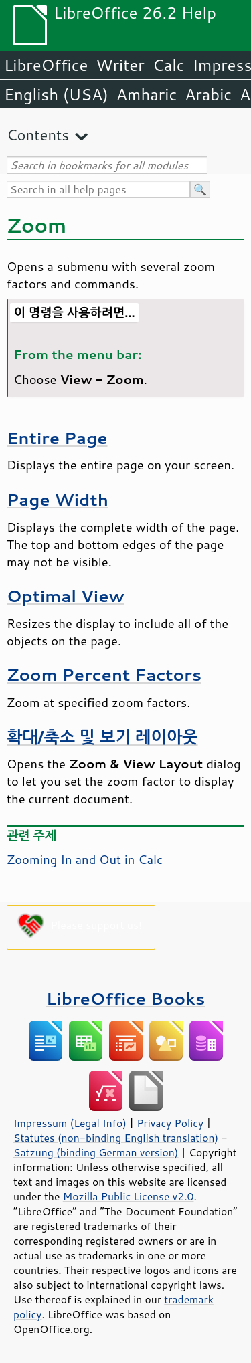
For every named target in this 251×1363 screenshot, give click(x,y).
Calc (169, 65)
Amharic (146, 94)
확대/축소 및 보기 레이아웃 (102, 736)
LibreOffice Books (125, 998)
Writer (120, 65)
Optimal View (65, 595)
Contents (38, 134)
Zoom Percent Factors (104, 674)
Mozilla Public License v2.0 (128, 1196)
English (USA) (56, 94)
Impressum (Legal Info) (70, 1123)
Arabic (208, 94)
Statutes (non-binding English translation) (115, 1137)
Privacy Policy (170, 1123)
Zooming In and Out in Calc (85, 859)
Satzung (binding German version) (96, 1152)
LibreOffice (46, 65)
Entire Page (57, 437)
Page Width (57, 499)
